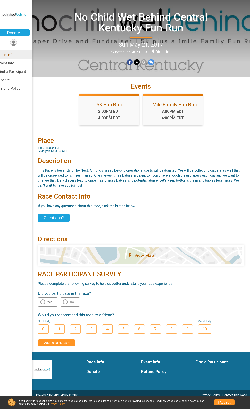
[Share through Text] (153, 62)
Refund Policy (14, 88)
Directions (167, 51)
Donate (18, 32)
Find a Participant (17, 71)
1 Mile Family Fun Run (175, 111)
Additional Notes (60, 349)
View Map (144, 261)
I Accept (224, 402)
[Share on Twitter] (139, 62)
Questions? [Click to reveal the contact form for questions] (59, 224)
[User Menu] (18, 42)
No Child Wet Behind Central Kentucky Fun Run (143, 22)
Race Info (11, 55)
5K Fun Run (112, 111)
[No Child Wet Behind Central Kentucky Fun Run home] (18, 15)
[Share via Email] (146, 62)
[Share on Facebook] (132, 62)
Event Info (11, 63)
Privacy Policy (57, 403)
